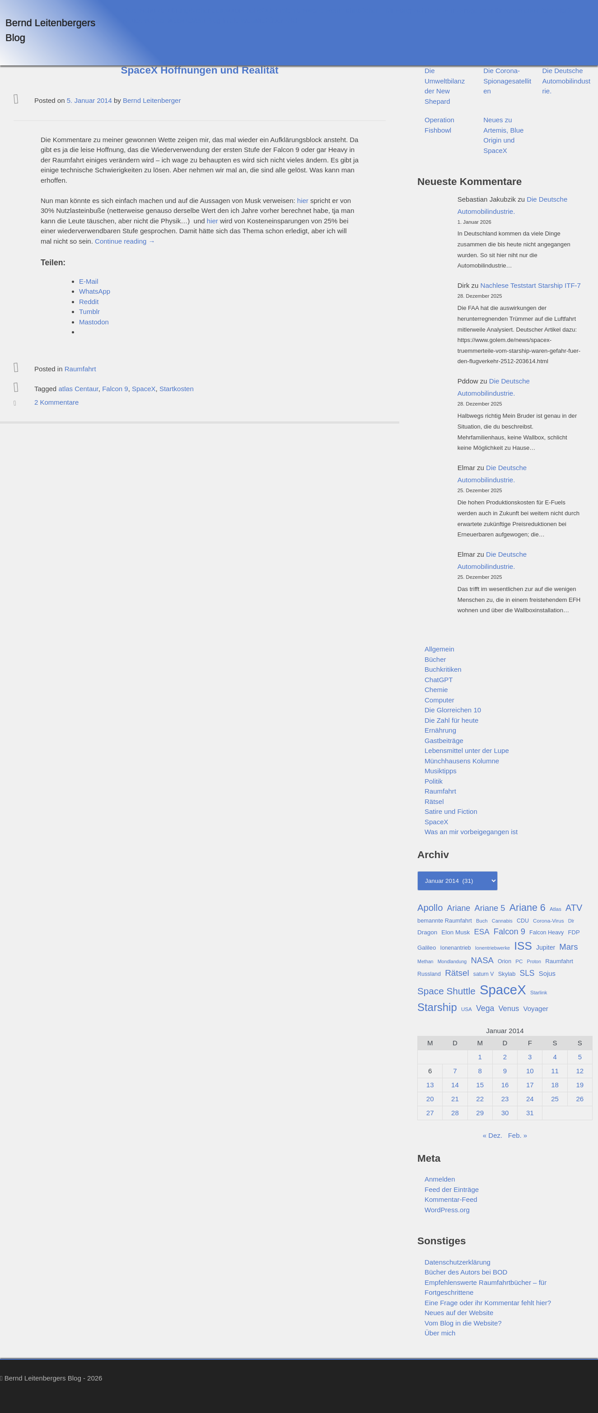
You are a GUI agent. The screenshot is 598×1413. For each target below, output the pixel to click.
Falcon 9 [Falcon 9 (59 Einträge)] (509, 931)
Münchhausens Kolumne (462, 761)
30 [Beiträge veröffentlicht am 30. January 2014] (505, 1113)
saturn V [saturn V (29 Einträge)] (483, 974)
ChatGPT (439, 679)
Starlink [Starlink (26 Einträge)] (538, 992)
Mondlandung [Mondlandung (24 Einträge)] (452, 961)
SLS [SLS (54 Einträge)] (526, 973)
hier (302, 200)
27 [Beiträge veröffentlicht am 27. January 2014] (430, 1113)
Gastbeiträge (444, 740)
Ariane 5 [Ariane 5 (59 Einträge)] (489, 908)
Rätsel (434, 801)
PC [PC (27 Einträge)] (519, 961)
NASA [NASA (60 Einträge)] (482, 960)
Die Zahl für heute (451, 720)
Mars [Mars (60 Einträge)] (568, 946)
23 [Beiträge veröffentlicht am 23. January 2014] (505, 1099)
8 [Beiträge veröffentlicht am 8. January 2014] (480, 1071)
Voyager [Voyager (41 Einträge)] (535, 1008)
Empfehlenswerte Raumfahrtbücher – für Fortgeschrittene (357, 10)
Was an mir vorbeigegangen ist (471, 832)
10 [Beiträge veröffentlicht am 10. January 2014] (530, 1071)
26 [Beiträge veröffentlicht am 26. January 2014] (580, 1099)
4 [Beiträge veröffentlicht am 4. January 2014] (554, 1057)
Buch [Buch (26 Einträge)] (482, 921)
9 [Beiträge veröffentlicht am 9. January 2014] (505, 1071)
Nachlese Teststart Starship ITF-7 (531, 285)
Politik (434, 781)
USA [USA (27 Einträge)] (466, 1009)
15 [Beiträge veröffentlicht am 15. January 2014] (480, 1085)
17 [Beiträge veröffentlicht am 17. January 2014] (530, 1085)
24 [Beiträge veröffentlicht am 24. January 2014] (530, 1099)
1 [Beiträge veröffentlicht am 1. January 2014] (480, 1057)
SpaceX (144, 388)
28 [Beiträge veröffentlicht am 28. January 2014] (455, 1113)
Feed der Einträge (452, 1189)
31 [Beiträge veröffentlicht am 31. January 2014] (530, 1113)
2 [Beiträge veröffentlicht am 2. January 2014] (505, 1057)
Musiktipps (441, 771)
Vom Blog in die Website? (230, 20)
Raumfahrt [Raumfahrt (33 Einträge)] (559, 961)
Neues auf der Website (157, 20)
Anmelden (440, 1179)
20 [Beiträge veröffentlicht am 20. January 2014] (430, 1099)
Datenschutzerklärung (156, 10)
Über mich (284, 20)
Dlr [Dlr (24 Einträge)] (571, 921)
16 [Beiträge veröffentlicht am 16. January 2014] (505, 1085)
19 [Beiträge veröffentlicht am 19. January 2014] (580, 1085)
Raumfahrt (80, 369)
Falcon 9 (115, 388)
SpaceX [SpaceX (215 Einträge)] (503, 989)
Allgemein (439, 649)
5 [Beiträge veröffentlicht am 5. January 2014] (580, 1057)
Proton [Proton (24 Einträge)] (534, 961)
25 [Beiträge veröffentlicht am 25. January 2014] (555, 1099)
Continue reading (125, 241)
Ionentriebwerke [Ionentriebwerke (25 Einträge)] (492, 948)
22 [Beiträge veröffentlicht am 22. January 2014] (480, 1099)
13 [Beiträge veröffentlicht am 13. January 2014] (430, 1085)
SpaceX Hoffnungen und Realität (200, 70)
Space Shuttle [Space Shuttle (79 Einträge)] (446, 991)
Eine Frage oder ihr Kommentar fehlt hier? (507, 10)
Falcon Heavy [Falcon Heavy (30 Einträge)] (546, 932)
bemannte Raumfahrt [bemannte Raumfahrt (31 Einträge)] (444, 920)
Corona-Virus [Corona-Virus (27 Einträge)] (548, 921)
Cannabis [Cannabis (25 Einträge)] (502, 921)
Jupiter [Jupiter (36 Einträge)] (545, 947)
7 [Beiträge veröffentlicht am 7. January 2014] (455, 1071)
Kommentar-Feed (451, 1199)
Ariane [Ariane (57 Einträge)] (459, 908)
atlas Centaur (78, 388)
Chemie (436, 689)
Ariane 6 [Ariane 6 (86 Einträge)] (527, 907)
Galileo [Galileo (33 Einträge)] (426, 947)
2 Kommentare (56, 402)
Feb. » (518, 1135)
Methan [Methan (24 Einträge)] (425, 961)
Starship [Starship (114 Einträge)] (437, 1007)
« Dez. (492, 1135)
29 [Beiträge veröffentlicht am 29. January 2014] (480, 1113)
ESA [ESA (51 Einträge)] (481, 932)
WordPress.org (447, 1210)
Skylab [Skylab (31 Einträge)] (507, 973)
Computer (439, 700)
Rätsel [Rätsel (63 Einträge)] (457, 973)
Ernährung (440, 730)
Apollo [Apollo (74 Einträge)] (430, 908)
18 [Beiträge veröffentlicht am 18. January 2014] (555, 1085)
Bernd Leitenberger (152, 100)
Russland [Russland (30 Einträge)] (429, 974)
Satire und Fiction (451, 811)
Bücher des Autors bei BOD (230, 10)
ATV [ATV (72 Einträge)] (573, 908)
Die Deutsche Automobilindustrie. (566, 81)
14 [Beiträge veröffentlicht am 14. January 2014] (455, 1085)
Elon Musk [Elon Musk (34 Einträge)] (455, 932)
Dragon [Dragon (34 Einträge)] (427, 932)
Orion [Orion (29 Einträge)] (504, 961)
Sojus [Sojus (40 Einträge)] (547, 973)
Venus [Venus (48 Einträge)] (509, 1008)
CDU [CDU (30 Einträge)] (523, 921)
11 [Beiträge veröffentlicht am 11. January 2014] (555, 1071)
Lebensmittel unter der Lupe (467, 750)
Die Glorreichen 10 (453, 710)
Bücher (435, 659)
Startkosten (176, 388)
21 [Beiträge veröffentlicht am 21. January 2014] (455, 1099)
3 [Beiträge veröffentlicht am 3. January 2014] (530, 1057)
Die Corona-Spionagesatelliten (507, 81)
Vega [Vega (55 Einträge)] (485, 1008)
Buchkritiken (443, 669)
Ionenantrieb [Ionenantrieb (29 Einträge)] (455, 948)
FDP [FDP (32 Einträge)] (573, 932)
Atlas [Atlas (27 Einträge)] (555, 909)
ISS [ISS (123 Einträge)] (523, 946)
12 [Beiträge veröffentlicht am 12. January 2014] (580, 1071)
